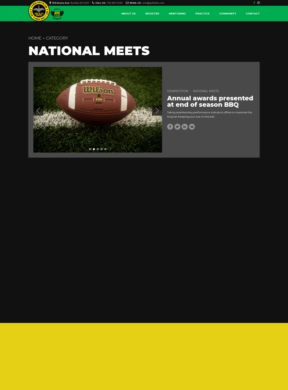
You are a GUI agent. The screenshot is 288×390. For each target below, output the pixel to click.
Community (227, 13)
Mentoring (177, 13)
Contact (253, 13)
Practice (202, 13)
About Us (128, 13)
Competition (177, 91)
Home (34, 38)
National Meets (206, 91)
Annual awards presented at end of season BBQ (210, 101)
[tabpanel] (97, 110)
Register (152, 13)
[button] (38, 111)
